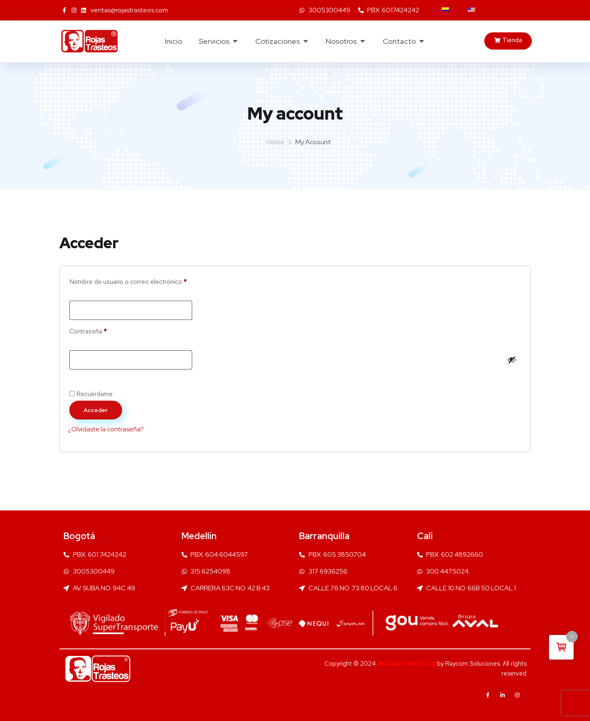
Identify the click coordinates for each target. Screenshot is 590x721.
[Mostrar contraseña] (511, 359)
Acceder (96, 410)
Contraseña (103, 330)
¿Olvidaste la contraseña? (106, 429)
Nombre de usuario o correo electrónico (143, 280)
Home (275, 142)
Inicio (173, 41)
